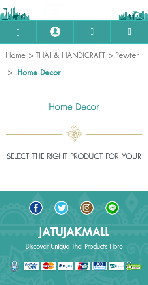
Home (16, 55)
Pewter (127, 55)
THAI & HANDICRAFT (70, 55)
